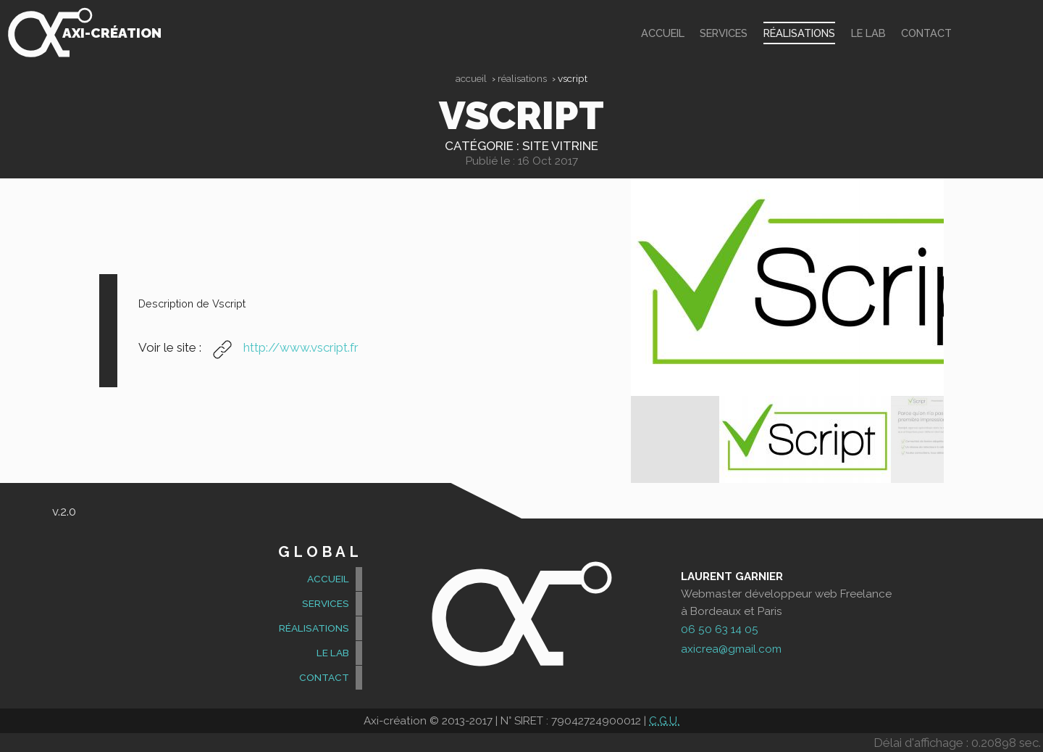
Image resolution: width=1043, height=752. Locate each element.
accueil (662, 33)
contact (926, 33)
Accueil (471, 78)
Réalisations (799, 33)
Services (723, 33)
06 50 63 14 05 (719, 629)
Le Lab (868, 33)
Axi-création (112, 33)
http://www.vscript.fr (281, 347)
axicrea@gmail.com (731, 649)
